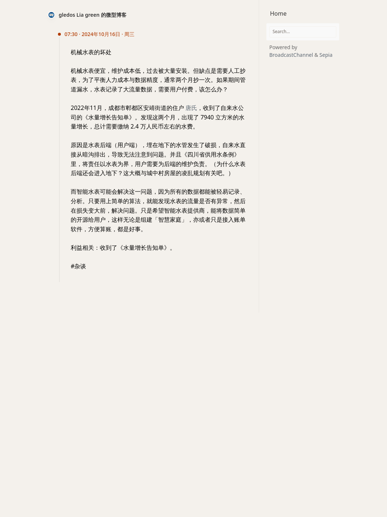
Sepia (326, 54)
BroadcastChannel (291, 54)
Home (278, 13)
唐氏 (191, 108)
